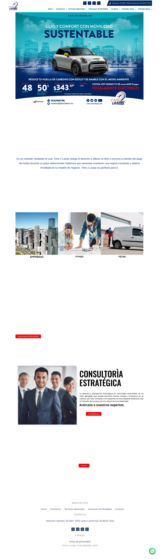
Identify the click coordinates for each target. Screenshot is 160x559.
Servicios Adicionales (100, 555)
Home (79, 555)
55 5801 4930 (125, 3)
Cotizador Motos (155, 555)
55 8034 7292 (145, 3)
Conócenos (86, 555)
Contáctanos (93, 414)
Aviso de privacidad (80, 541)
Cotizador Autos (141, 555)
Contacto (131, 555)
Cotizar (84, 465)
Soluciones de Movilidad (28, 336)
